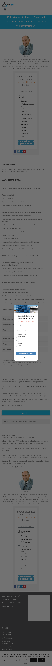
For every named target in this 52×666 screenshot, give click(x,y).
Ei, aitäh (26, 358)
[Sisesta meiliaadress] (26, 325)
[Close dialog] (37, 306)
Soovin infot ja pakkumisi (26, 353)
